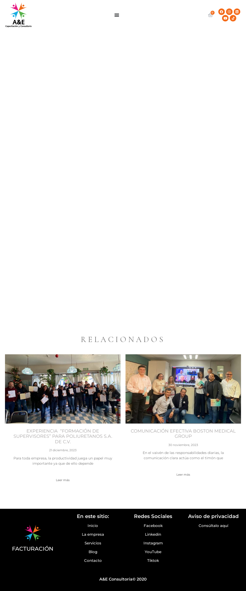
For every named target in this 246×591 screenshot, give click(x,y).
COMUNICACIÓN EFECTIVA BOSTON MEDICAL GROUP (183, 433)
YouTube (153, 551)
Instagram (153, 543)
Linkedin (153, 534)
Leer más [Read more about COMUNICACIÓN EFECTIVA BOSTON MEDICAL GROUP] (183, 474)
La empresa (93, 534)
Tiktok (153, 560)
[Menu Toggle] (116, 14)
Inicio (93, 525)
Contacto (93, 560)
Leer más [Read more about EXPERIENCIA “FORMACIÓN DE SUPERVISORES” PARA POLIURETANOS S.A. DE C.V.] (63, 480)
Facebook (153, 525)
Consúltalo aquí (213, 525)
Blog (93, 551)
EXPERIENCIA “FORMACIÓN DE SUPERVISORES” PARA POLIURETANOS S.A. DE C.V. (62, 436)
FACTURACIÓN (32, 548)
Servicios (93, 543)
